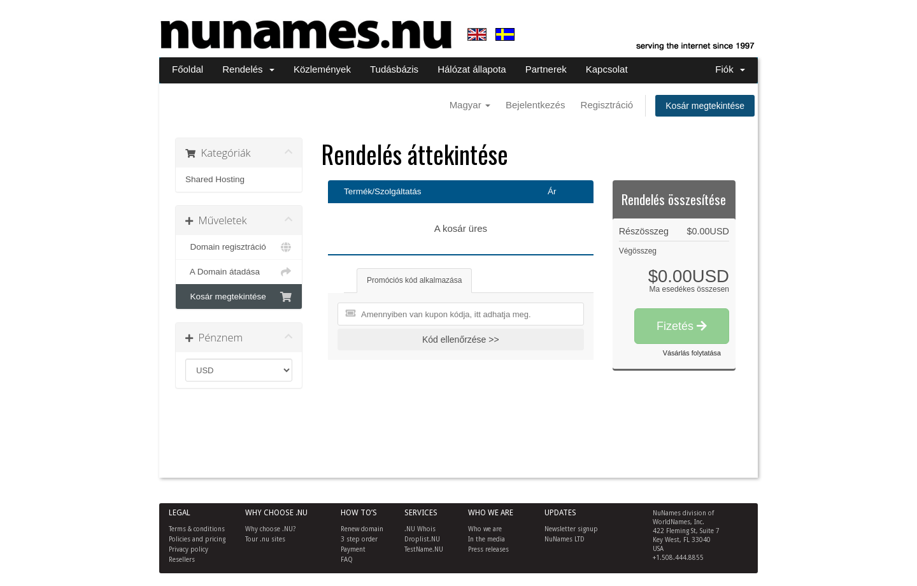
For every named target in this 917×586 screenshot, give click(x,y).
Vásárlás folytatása (692, 353)
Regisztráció (607, 104)
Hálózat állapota (471, 69)
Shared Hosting (215, 179)
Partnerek (546, 69)
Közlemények (322, 69)
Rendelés (248, 69)
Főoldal (187, 69)
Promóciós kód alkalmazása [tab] (414, 280)
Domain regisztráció (238, 247)
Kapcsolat (607, 69)
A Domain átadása (238, 272)
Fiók (730, 69)
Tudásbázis (394, 69)
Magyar (470, 104)
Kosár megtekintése (704, 106)
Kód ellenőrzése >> (460, 339)
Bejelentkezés (535, 104)
